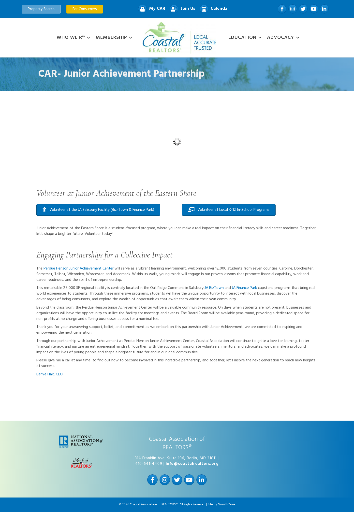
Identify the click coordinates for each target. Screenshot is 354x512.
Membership (111, 38)
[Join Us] (181, 9)
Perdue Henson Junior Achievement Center (79, 268)
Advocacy (280, 38)
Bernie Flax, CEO (49, 374)
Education (242, 38)
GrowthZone (227, 504)
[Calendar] (213, 9)
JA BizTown (214, 288)
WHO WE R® (71, 38)
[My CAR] (150, 9)
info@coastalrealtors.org (192, 464)
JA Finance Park (244, 288)
